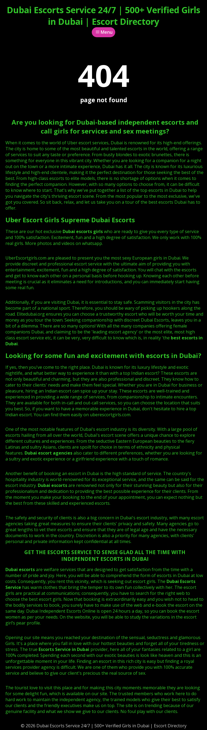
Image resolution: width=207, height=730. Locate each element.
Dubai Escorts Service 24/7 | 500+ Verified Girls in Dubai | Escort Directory (103, 15)
